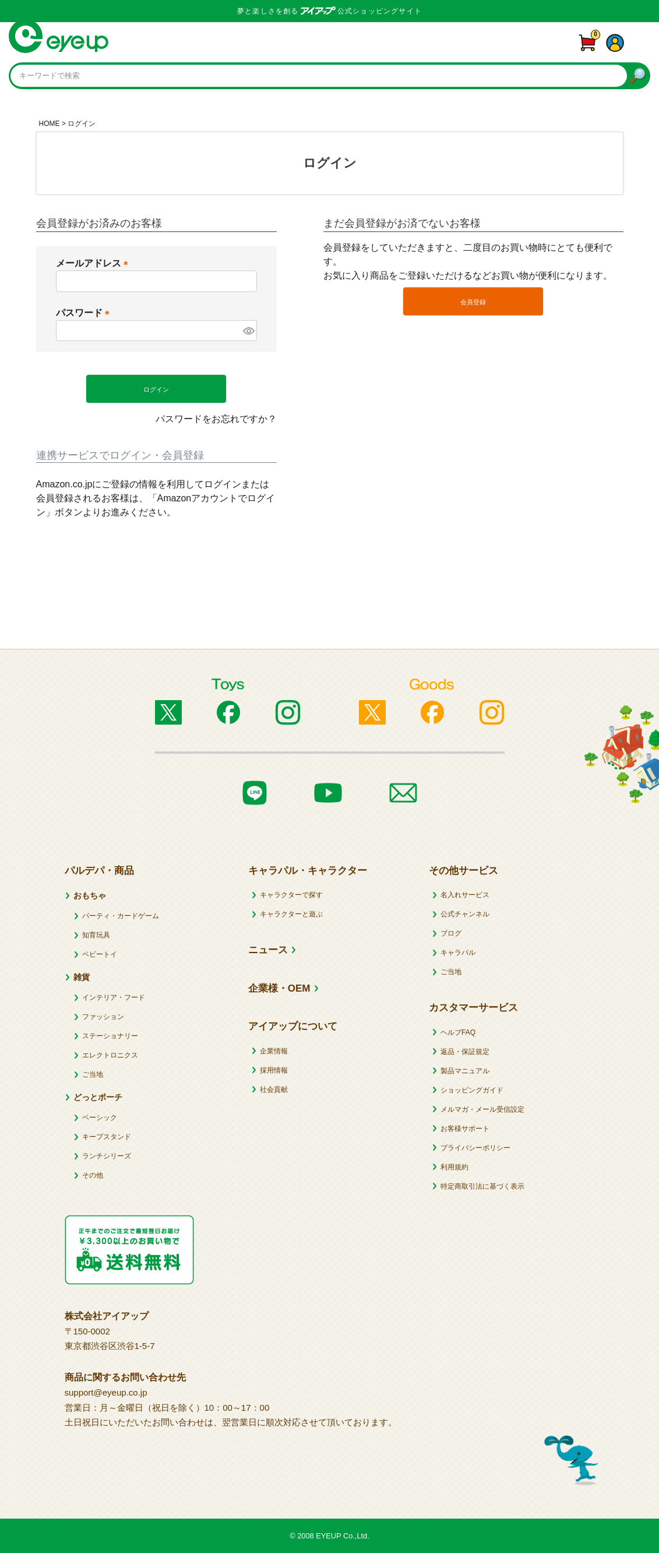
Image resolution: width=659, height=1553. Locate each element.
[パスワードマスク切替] (248, 330)
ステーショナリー (110, 1036)
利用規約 (454, 1167)
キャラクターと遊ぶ (291, 914)
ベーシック (99, 1117)
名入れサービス (464, 895)
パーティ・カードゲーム (120, 916)
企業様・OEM (279, 988)
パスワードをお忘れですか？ (216, 419)
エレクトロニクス (110, 1055)
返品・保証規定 (464, 1052)
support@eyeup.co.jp (106, 1392)
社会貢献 (274, 1089)
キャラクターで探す (291, 895)
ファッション (103, 1017)
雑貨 (81, 977)
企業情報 (274, 1051)
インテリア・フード (113, 997)
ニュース (268, 949)
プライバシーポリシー (475, 1148)
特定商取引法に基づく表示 (482, 1186)
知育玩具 (96, 935)
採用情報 (274, 1070)
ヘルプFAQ (457, 1032)
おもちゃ (89, 895)
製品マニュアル (464, 1071)
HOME (49, 124)
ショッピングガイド (471, 1090)
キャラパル (457, 952)
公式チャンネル (464, 914)
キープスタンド (106, 1137)
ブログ (450, 933)
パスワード (85, 313)
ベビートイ (99, 954)
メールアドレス (94, 263)
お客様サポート (464, 1129)
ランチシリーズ (106, 1156)
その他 (92, 1175)
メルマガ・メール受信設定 (482, 1109)
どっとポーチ (97, 1097)
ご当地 (92, 1074)
